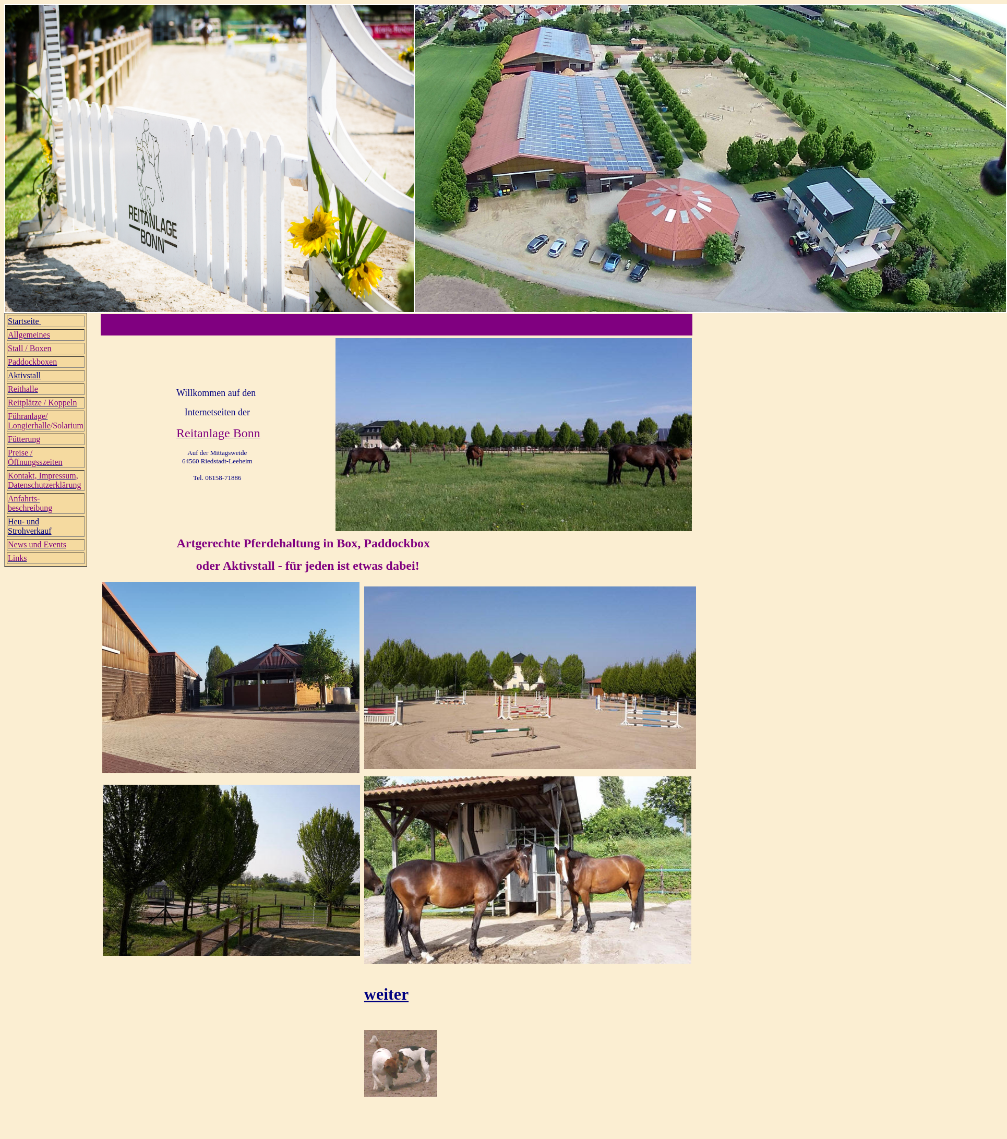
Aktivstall (24, 375)
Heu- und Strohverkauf (30, 526)
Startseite (24, 321)
